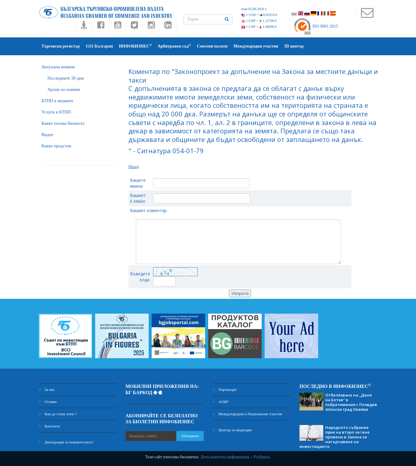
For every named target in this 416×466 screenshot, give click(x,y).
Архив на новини (64, 89)
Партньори (224, 389)
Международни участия (255, 46)
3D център (294, 46)
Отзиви (48, 401)
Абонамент (190, 436)
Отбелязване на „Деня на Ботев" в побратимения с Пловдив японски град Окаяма (351, 402)
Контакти (49, 426)
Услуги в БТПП (56, 112)
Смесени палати (212, 46)
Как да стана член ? (58, 414)
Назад (133, 167)
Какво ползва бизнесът (63, 123)
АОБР (220, 401)
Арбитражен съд (174, 45)
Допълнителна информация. (225, 457)
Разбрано (262, 457)
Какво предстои (56, 145)
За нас (47, 389)
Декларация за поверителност (66, 442)
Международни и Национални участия (247, 414)
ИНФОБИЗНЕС (135, 45)
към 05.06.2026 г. (254, 9)
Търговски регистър (61, 46)
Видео (48, 134)
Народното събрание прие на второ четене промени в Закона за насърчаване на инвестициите (334, 437)
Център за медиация (232, 430)
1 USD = (259, 15)
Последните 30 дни (66, 78)
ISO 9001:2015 (315, 26)
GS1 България (99, 46)
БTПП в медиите (57, 100)
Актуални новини (58, 66)
